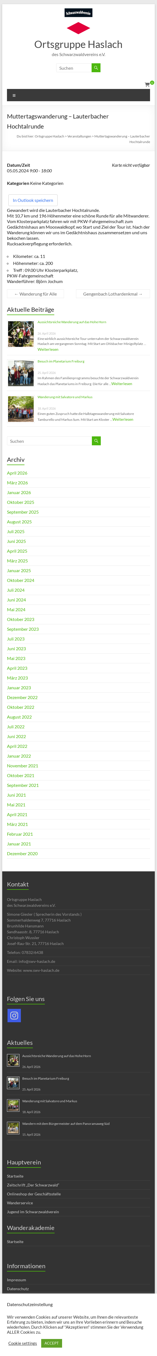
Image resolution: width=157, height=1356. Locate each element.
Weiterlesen (48, 349)
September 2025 (23, 511)
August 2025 (19, 521)
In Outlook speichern (33, 200)
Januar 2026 (19, 492)
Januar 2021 (19, 843)
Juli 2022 (15, 726)
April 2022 (17, 746)
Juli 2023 (15, 638)
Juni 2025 (16, 541)
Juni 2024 (16, 599)
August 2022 (19, 716)
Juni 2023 (16, 648)
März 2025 (17, 560)
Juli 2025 (15, 531)
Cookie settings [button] (22, 1343)
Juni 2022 (16, 736)
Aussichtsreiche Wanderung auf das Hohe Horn (72, 322)
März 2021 (17, 824)
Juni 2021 (16, 794)
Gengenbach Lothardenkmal (113, 293)
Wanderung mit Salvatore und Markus (65, 397)
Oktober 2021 (20, 775)
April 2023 (17, 668)
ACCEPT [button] (52, 1343)
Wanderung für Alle (35, 293)
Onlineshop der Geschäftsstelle (34, 1193)
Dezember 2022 (22, 697)
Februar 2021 (20, 834)
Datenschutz (18, 1288)
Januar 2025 (19, 570)
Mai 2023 (16, 658)
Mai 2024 (16, 609)
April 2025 (17, 550)
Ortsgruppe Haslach (78, 44)
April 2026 (17, 472)
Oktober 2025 (20, 502)
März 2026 (17, 482)
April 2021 (17, 814)
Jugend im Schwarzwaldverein (33, 1211)
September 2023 (23, 629)
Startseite (15, 1176)
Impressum (16, 1279)
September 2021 (23, 785)
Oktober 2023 (20, 619)
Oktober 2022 (20, 707)
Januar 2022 (19, 755)
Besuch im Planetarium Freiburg (61, 361)
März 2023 (17, 677)
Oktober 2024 (20, 580)
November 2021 (22, 765)
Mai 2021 (16, 804)
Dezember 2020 (22, 853)
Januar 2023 (19, 687)
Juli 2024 (15, 590)
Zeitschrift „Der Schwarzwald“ (33, 1185)
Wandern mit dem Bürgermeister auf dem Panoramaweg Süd (66, 1123)
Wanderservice (20, 1202)
